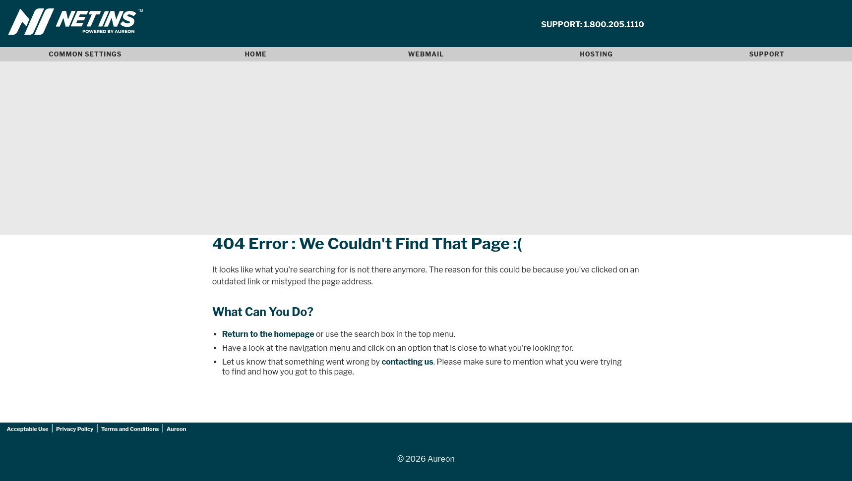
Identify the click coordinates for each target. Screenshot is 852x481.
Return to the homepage (268, 334)
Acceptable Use (28, 429)
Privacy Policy (74, 429)
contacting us (407, 362)
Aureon (176, 429)
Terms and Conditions (130, 429)
